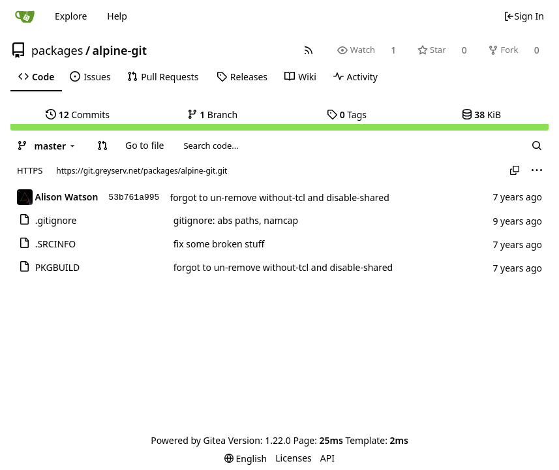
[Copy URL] (515, 170)
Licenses (293, 458)
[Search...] (537, 145)
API (327, 458)
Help (117, 16)
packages (57, 50)
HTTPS (29, 170)
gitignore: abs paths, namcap (236, 220)
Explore (71, 16)
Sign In (524, 16)
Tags (347, 114)
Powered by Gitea (188, 440)
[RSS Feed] (309, 50)
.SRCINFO (55, 244)
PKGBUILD (57, 267)
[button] (102, 145)
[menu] (537, 170)
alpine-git (120, 50)
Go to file (144, 145)
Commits (78, 114)
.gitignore (56, 220)
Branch (212, 114)
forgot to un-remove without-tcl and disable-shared (279, 197)
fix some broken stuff (219, 244)
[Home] (25, 16)
